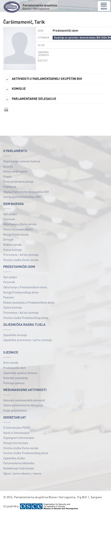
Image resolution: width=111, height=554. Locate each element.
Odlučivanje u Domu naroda (19, 224)
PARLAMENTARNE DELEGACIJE (30, 99)
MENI (104, 6)
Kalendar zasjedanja (15, 378)
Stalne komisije (12, 249)
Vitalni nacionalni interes (18, 229)
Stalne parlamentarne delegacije (23, 405)
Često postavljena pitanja (18, 181)
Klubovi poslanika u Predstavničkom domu (29, 302)
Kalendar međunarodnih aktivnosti (24, 400)
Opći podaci (10, 214)
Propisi (7, 176)
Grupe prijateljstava (15, 410)
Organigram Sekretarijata (18, 437)
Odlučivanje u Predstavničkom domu (25, 287)
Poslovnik (9, 219)
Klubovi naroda (12, 244)
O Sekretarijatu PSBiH (16, 427)
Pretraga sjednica (13, 383)
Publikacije (10, 186)
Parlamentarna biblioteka (18, 463)
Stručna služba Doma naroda (20, 260)
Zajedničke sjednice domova (20, 373)
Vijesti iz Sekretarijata (16, 433)
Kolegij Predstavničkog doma (20, 292)
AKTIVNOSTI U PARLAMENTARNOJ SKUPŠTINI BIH (43, 79)
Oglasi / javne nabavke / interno (22, 473)
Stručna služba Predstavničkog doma (25, 318)
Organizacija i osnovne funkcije (21, 161)
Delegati (8, 239)
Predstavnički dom (14, 367)
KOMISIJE (15, 89)
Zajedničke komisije (15, 335)
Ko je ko (8, 166)
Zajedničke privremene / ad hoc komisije (27, 340)
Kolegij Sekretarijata (15, 443)
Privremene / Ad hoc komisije (21, 254)
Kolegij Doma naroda (16, 234)
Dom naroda (10, 362)
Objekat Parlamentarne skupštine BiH (26, 192)
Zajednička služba (14, 458)
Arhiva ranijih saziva (15, 171)
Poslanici (8, 297)
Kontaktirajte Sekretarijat (18, 468)
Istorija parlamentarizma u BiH (22, 197)
